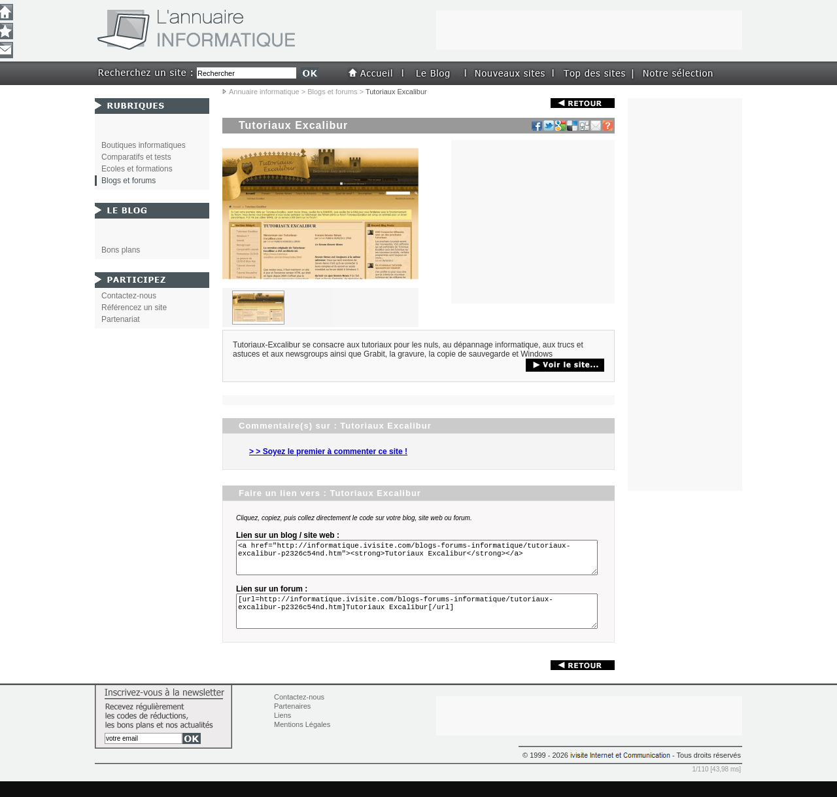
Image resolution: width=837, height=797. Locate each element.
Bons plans (120, 250)
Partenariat (120, 319)
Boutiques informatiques (143, 145)
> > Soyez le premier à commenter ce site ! (328, 451)
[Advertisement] (533, 222)
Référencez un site (134, 307)
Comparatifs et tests (136, 157)
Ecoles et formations (137, 168)
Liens (282, 731)
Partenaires (292, 722)
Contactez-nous (128, 295)
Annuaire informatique (264, 92)
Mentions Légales (302, 740)
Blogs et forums (332, 92)
